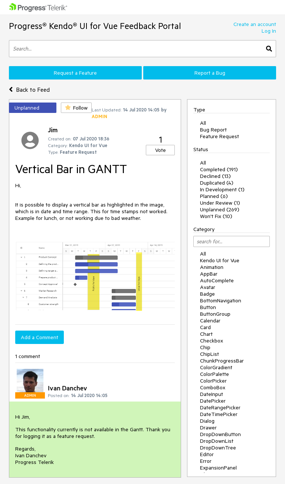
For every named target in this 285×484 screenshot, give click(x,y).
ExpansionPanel (218, 467)
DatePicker (213, 400)
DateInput (211, 394)
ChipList (209, 354)
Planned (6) (214, 196)
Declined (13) (215, 176)
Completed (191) (219, 169)
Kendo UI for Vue (219, 260)
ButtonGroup (215, 314)
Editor (207, 454)
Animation (211, 267)
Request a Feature (75, 72)
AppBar (208, 273)
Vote (160, 150)
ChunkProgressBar (222, 360)
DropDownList (216, 441)
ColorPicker (213, 380)
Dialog (207, 421)
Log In (269, 30)
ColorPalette (214, 374)
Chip (205, 347)
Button (208, 307)
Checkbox (211, 340)
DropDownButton (220, 434)
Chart (206, 334)
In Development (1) (222, 189)
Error (206, 461)
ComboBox (212, 387)
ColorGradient (216, 367)
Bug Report (213, 129)
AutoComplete (217, 280)
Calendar (210, 320)
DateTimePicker (219, 414)
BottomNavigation (220, 300)
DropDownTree (218, 447)
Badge (207, 293)
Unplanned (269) (219, 209)
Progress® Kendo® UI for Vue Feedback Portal (95, 25)
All (203, 123)
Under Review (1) (220, 202)
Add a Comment (39, 337)
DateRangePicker (220, 407)
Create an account (254, 24)
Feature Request (219, 136)
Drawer (208, 427)
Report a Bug (209, 72)
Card (205, 327)
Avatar (207, 287)
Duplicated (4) (216, 182)
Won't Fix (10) (216, 216)
